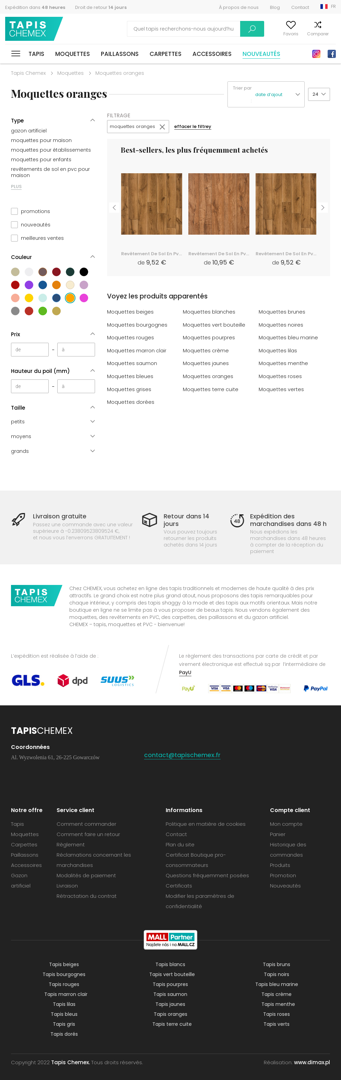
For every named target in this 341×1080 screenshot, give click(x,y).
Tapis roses (276, 1014)
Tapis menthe (278, 1004)
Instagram (316, 54)
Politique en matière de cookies (206, 823)
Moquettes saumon (132, 363)
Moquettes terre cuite (210, 388)
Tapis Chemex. (70, 1062)
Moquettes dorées (130, 401)
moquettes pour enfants (41, 159)
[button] (279, 94)
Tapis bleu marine (276, 984)
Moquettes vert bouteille (214, 325)
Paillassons (120, 54)
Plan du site (180, 844)
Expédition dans (35, 7)
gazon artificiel (29, 131)
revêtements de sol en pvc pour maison (50, 172)
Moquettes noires (281, 325)
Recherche (210, 29)
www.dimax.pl (312, 1062)
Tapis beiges (64, 964)
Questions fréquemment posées (207, 875)
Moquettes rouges (130, 337)
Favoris (276, 34)
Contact (300, 7)
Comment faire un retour (88, 834)
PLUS (16, 186)
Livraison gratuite (59, 516)
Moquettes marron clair (136, 350)
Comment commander (86, 823)
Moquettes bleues (130, 375)
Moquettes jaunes (206, 363)
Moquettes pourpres (209, 337)
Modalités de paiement (86, 875)
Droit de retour (101, 7)
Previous (114, 207)
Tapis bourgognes (64, 974)
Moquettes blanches (209, 312)
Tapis (36, 54)
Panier (329, 34)
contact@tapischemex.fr (183, 755)
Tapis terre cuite (172, 1024)
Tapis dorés (64, 1034)
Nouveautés (261, 54)
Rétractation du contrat (87, 896)
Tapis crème (276, 994)
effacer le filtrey (198, 127)
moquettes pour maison (41, 140)
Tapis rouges (64, 984)
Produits (280, 865)
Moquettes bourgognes (137, 325)
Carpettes (165, 54)
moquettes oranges (135, 127)
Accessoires (212, 54)
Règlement (71, 844)
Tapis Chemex (35, 29)
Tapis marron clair (65, 994)
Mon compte (247, 34)
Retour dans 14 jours (186, 520)
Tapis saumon (170, 994)
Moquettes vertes (281, 388)
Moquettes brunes (282, 312)
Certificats (179, 885)
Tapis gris (64, 1024)
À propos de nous (239, 7)
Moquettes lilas (278, 350)
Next (323, 207)
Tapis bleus (64, 1014)
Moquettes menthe (283, 363)
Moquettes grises (129, 388)
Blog (275, 7)
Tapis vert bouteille (172, 974)
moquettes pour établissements (51, 150)
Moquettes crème (206, 350)
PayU (185, 672)
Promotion (283, 875)
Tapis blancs (170, 964)
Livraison (67, 885)
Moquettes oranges (208, 375)
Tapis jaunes (170, 1004)
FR (333, 6)
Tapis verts (276, 1024)
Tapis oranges (170, 1014)
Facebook (332, 54)
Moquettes (72, 54)
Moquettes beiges (130, 312)
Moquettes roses (280, 375)
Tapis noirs (276, 974)
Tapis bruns (276, 964)
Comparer (304, 34)
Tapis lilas (64, 1004)
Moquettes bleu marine (288, 337)
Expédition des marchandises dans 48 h (288, 520)
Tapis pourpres (170, 984)
